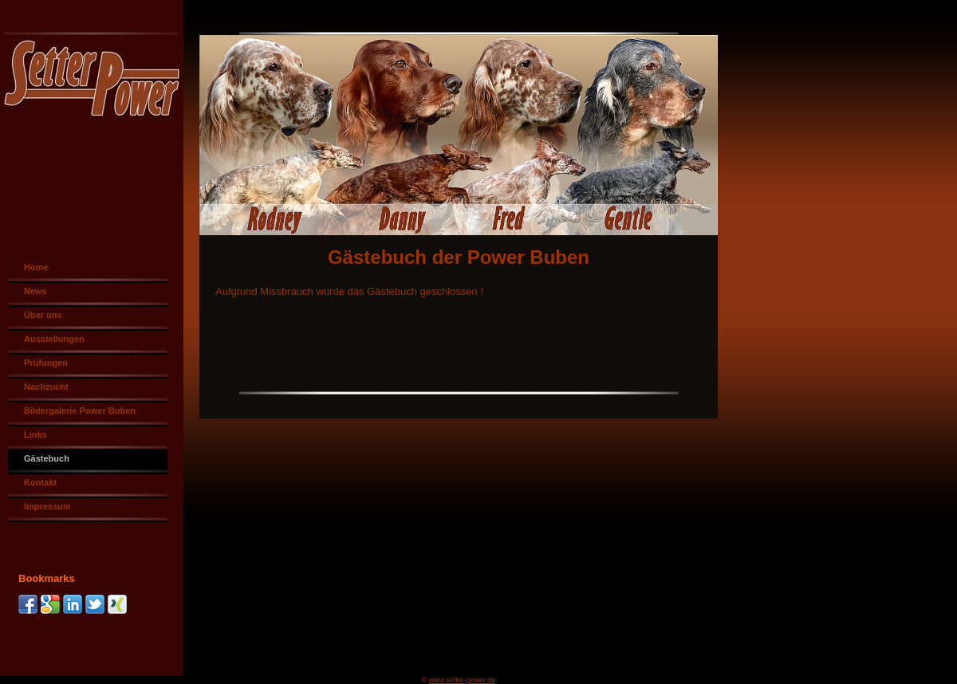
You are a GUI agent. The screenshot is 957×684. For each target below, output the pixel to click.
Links (35, 434)
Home (36, 267)
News (35, 291)
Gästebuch (46, 458)
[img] (478, 117)
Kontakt (40, 482)
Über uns (43, 315)
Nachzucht (46, 386)
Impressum (47, 506)
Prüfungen (46, 363)
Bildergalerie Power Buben (80, 410)
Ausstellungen (54, 339)
